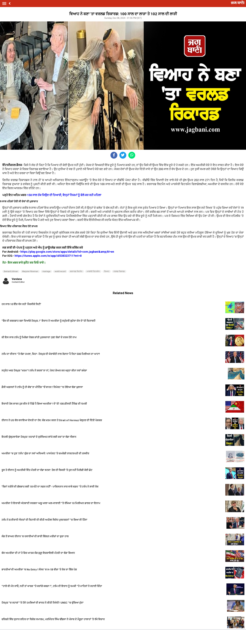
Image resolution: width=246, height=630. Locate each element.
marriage (46, 271)
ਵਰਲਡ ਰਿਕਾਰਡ (119, 271)
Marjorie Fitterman (30, 271)
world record (60, 271)
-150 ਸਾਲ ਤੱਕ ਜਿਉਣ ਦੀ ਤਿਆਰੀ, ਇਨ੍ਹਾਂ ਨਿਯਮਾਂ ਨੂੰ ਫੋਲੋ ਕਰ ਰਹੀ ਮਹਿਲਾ (63, 195)
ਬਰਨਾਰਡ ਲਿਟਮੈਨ (76, 271)
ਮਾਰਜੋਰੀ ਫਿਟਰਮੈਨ (93, 271)
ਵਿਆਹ (106, 271)
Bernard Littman (11, 271)
